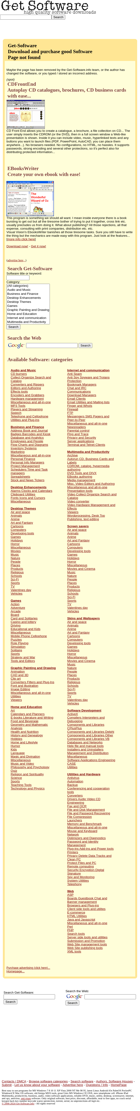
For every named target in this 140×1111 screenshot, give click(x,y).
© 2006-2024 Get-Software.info (18, 1103)
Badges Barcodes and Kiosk (30, 434)
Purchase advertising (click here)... (28, 967)
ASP (70, 895)
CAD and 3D (19, 675)
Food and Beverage (24, 721)
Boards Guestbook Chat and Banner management (87, 900)
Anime (15, 519)
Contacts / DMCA (14, 1081)
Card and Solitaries (24, 618)
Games (28, 306)
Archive (72, 455)
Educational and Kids (25, 629)
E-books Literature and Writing (32, 717)
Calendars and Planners (28, 714)
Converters (75, 795)
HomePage (119, 1085)
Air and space (20, 512)
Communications (79, 391)
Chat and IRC (76, 388)
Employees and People (27, 441)
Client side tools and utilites (86, 909)
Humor (15, 746)
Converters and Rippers (27, 384)
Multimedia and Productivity (28, 322)
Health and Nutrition (25, 732)
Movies (16, 551)
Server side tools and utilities (87, 937)
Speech (16, 413)
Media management (81, 480)
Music (15, 554)
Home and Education (28, 314)
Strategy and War (23, 657)
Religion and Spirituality (27, 774)
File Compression (79, 817)
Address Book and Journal (29, 430)
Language (18, 753)
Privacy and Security (81, 437)
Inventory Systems (24, 448)
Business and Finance (28, 294)
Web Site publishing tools (85, 948)
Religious (17, 572)
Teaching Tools (21, 785)
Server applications (80, 441)
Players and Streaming (27, 409)
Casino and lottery (23, 622)
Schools (16, 576)
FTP (70, 413)
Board (15, 615)
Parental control (78, 430)
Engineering (75, 802)
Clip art (16, 678)
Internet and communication (28, 318)
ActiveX (72, 714)
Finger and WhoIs (79, 406)
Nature (15, 558)
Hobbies (16, 739)
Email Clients (76, 398)
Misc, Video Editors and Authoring (91, 483)
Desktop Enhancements (28, 298)
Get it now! (38, 246)
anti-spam (26, 1098)
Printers (72, 852)
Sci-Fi (15, 579)
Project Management (25, 466)
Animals (16, 515)
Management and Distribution (87, 753)
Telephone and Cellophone (29, 416)
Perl (70, 926)
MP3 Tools (18, 406)
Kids (14, 749)
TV (13, 586)
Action (15, 604)
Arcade (16, 611)
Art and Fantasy (22, 522)
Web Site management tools (87, 944)
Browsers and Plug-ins (83, 905)
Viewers (16, 700)
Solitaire (16, 650)
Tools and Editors (23, 661)
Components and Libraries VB (88, 739)
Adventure (18, 607)
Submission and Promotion (86, 941)
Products (17, 569)
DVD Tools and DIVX (81, 473)
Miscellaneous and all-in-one (31, 402)
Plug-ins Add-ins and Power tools (90, 848)
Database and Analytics (27, 437)
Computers (18, 530)
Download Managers (81, 395)
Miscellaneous (21, 501)
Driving (15, 625)
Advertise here (73, 1085)
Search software (81, 1081)
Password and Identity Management (82, 843)
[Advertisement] (118, 17)
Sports (15, 583)
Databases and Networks (85, 742)
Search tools (76, 933)
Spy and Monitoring (80, 877)
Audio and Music (28, 290)
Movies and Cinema (81, 569)
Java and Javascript (81, 919)
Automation (75, 781)
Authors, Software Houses (114, 1081)
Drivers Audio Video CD (83, 799)
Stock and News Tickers (27, 480)
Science (16, 778)
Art (13, 710)
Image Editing (20, 689)
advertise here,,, (16, 260)
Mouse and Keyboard (82, 831)
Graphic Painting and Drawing (28, 310)
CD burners (19, 374)
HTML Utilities (77, 916)
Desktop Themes (28, 302)
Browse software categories (48, 1081)
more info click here (21, 239)
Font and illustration (24, 685)
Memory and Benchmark (84, 824)
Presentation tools (80, 491)
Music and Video (22, 763)
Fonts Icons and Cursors (28, 498)
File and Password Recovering (88, 813)
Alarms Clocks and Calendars (31, 491)
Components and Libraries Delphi (90, 732)
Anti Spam (74, 374)
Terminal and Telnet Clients (86, 444)
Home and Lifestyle (24, 742)
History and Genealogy (27, 735)
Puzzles (16, 639)
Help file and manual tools (85, 746)
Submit (7, 1085)
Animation (18, 671)
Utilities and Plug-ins (25, 420)
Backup (72, 785)
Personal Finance (23, 459)
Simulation (18, 646)
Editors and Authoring (26, 388)
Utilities (16, 696)
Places (15, 565)
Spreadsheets (20, 476)
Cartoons (17, 526)
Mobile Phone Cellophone (29, 636)
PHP (70, 930)
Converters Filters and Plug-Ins (32, 682)
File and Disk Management (86, 809)
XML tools (74, 951)
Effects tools (19, 391)
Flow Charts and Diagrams (29, 444)
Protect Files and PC (81, 863)
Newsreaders (76, 427)
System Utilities (78, 880)
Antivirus (73, 778)
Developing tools (22, 533)
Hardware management (27, 398)
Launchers (74, 820)
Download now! (17, 246)
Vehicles (17, 593)
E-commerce (76, 912)
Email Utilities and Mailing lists (88, 402)
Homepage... (15, 971)
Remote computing (80, 866)
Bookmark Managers (81, 384)
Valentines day (21, 590)
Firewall (72, 409)
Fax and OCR (76, 806)
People (16, 561)
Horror (15, 544)
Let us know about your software (37, 1085)
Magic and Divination (25, 756)
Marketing (18, 452)
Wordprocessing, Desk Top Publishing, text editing (86, 517)
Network (73, 834)
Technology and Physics (28, 788)
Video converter (78, 501)
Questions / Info (97, 1085)
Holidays (17, 540)
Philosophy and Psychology (30, 767)
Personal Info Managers (27, 462)
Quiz (14, 770)
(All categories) (28, 286)
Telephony (74, 884)
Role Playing (19, 643)
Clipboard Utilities (23, 494)
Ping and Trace (78, 434)
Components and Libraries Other (90, 735)
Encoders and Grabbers (27, 395)
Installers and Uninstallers (85, 749)
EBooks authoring (79, 476)
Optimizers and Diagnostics (86, 838)
